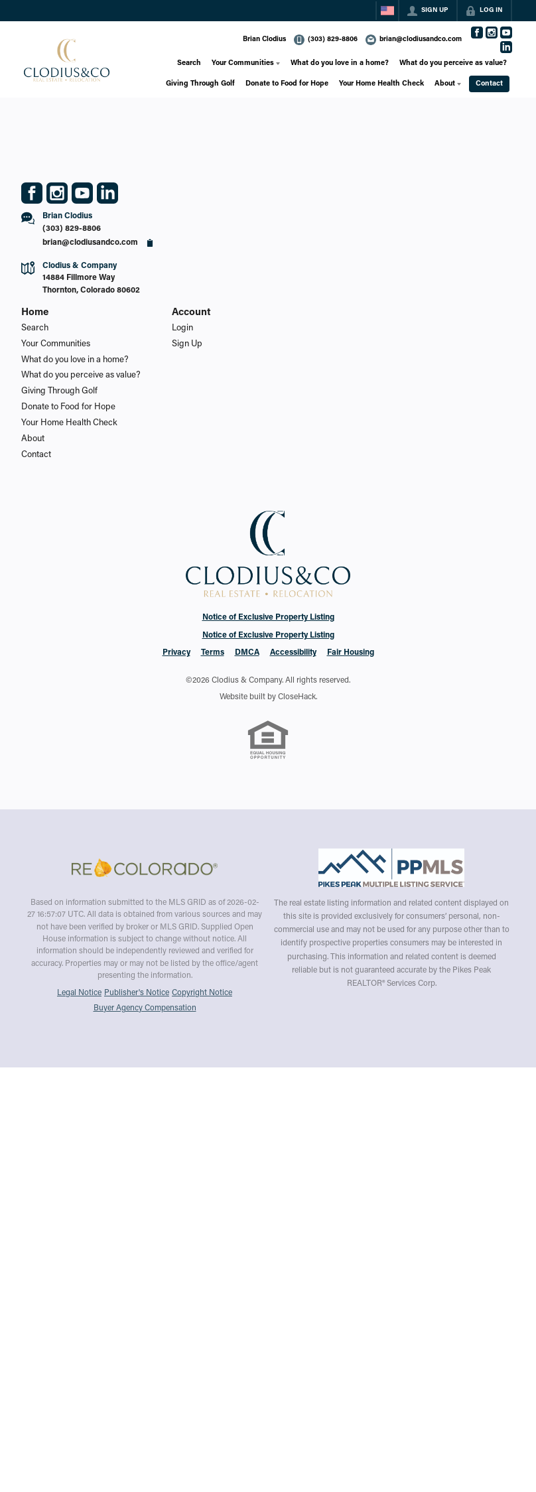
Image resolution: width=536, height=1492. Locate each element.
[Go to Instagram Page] (492, 32)
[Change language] (387, 10)
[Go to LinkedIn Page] (506, 47)
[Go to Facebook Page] (477, 32)
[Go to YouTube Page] (506, 32)
